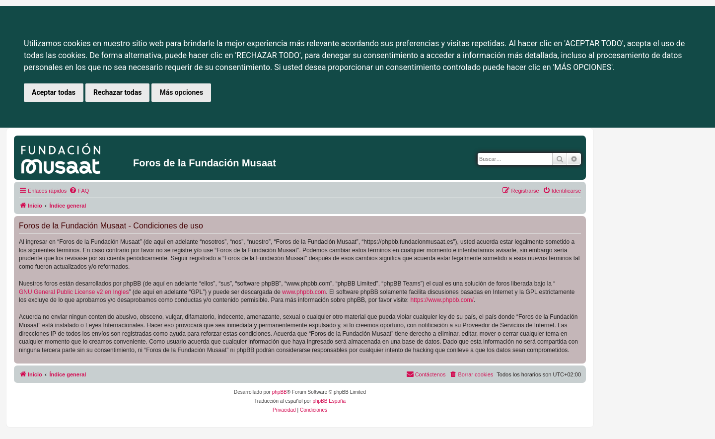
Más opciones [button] (181, 92)
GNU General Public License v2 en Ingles (74, 292)
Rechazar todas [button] (117, 92)
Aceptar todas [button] (53, 92)
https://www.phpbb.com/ (441, 299)
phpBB (279, 392)
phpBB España (329, 401)
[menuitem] (79, 191)
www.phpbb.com (304, 292)
